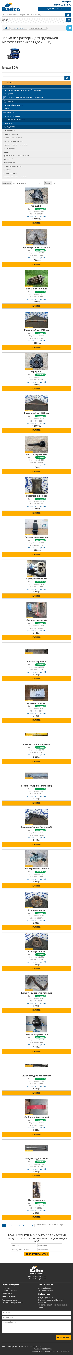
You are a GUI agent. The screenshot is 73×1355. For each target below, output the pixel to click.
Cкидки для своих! (45, 1297)
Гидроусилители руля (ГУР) (13, 141)
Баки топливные (9, 131)
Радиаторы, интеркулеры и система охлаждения (23, 97)
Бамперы (8, 112)
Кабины (8, 101)
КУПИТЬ (36, 223)
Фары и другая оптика (11, 116)
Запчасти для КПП (9, 123)
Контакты (6, 1288)
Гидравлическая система (12, 138)
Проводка (7, 170)
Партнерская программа (12, 1302)
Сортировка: (7, 183)
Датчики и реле (9, 148)
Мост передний (9, 163)
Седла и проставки (10, 173)
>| (32, 1225)
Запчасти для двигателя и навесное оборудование (22, 90)
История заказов (45, 1290)
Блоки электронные (10, 134)
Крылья (6, 152)
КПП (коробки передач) (14, 119)
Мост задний (8, 159)
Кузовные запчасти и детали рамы (16, 156)
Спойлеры (7, 109)
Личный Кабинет (45, 1288)
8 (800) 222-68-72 (62, 5)
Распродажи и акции (10, 1300)
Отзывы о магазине (10, 1290)
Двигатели (9, 86)
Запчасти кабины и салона (13, 105)
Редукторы (9, 127)
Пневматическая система (12, 166)
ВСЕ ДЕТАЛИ (8, 83)
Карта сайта (7, 1293)
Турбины (8, 94)
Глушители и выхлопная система (15, 145)
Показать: (48, 183)
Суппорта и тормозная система (15, 177)
